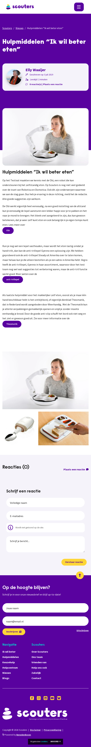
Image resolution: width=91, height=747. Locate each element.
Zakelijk (36, 672)
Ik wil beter (8, 651)
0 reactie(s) (36, 84)
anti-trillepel (12, 279)
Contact (36, 678)
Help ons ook (39, 667)
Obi (8, 230)
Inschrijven (13, 631)
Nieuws (19, 28)
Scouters (7, 28)
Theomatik (12, 323)
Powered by (16, 734)
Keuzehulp (8, 662)
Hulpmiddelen (10, 657)
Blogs (5, 678)
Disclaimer (35, 730)
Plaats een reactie (53, 84)
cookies (44, 741)
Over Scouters (40, 651)
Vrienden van (39, 662)
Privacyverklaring (52, 730)
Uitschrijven (83, 630)
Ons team (37, 657)
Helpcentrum (10, 667)
